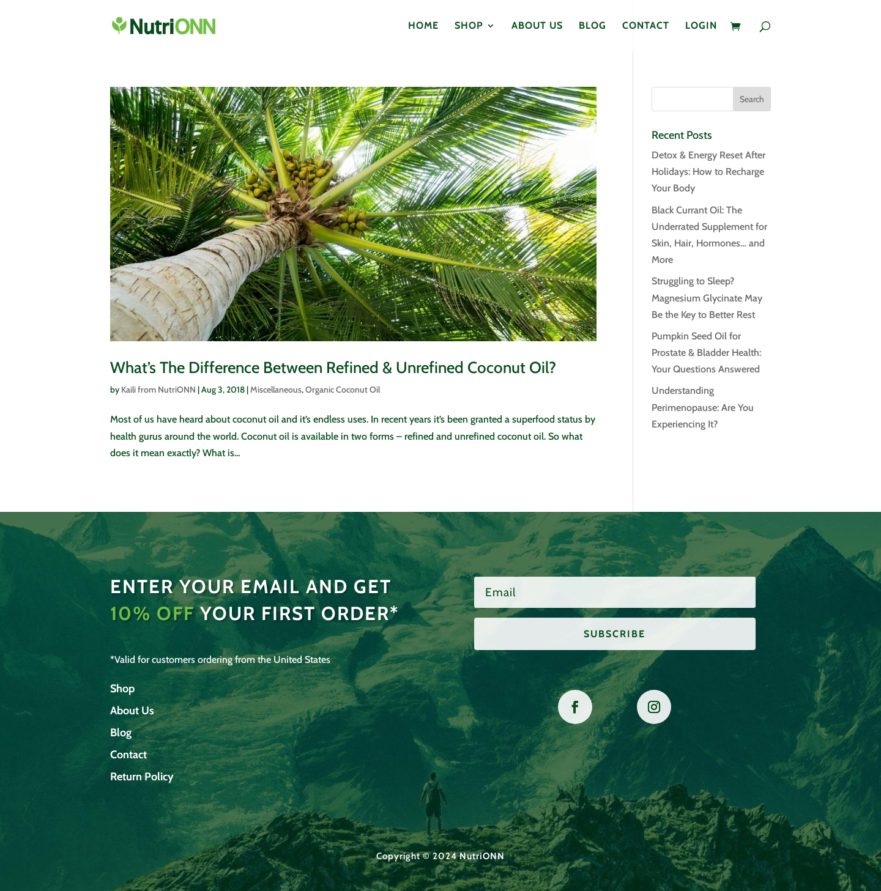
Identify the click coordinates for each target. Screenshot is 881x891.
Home (423, 26)
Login (701, 26)
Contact (645, 26)
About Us (537, 26)
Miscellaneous (276, 389)
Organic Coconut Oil (342, 389)
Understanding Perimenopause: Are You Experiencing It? (703, 407)
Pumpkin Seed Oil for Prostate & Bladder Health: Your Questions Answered (706, 352)
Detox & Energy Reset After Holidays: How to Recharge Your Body (708, 171)
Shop (469, 26)
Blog (592, 26)
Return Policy (142, 776)
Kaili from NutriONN (158, 389)
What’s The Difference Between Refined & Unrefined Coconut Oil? (333, 367)
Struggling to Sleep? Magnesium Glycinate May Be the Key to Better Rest (707, 297)
